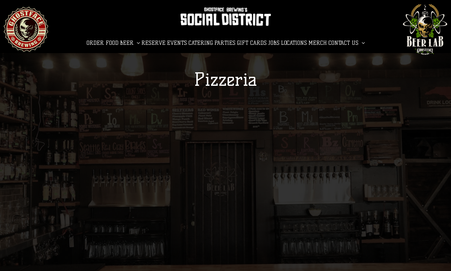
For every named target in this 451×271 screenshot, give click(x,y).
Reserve (153, 43)
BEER (130, 43)
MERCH (317, 43)
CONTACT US (346, 43)
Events (177, 43)
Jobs (273, 43)
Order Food (102, 43)
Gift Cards (252, 43)
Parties (224, 43)
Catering (200, 43)
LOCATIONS (294, 43)
